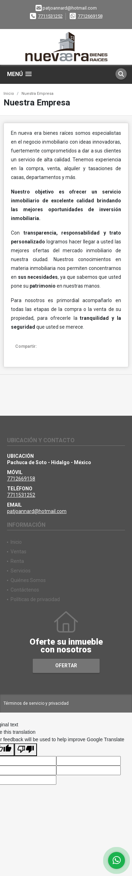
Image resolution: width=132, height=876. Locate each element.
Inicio (9, 93)
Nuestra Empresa (37, 93)
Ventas (18, 551)
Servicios (21, 571)
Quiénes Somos (28, 580)
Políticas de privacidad (35, 599)
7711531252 (50, 16)
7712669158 (90, 16)
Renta (17, 561)
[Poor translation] (25, 749)
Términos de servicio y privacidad (36, 703)
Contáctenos (25, 590)
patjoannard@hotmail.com (37, 511)
